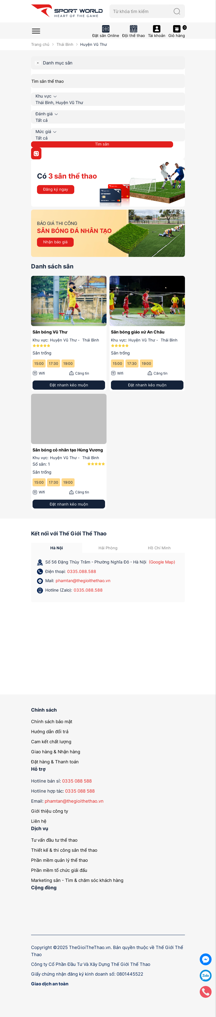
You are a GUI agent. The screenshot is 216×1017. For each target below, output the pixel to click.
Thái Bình (65, 44)
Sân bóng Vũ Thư (50, 331)
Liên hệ (38, 821)
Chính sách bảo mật (51, 721)
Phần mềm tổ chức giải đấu (59, 870)
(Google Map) (162, 561)
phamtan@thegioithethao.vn (83, 580)
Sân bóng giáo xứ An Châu (138, 331)
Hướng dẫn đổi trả (49, 731)
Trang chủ (40, 44)
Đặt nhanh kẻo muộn (69, 385)
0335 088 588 (77, 781)
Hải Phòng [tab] (108, 547)
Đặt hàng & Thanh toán (55, 762)
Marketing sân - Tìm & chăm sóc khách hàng (77, 880)
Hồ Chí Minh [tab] (159, 547)
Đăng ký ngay (55, 189)
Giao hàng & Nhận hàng (55, 751)
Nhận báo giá (55, 241)
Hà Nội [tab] (56, 547)
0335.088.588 (81, 571)
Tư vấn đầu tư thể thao (54, 840)
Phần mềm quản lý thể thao (59, 860)
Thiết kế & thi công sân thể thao (64, 850)
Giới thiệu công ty (49, 811)
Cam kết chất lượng (51, 741)
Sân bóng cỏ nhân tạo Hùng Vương (68, 449)
